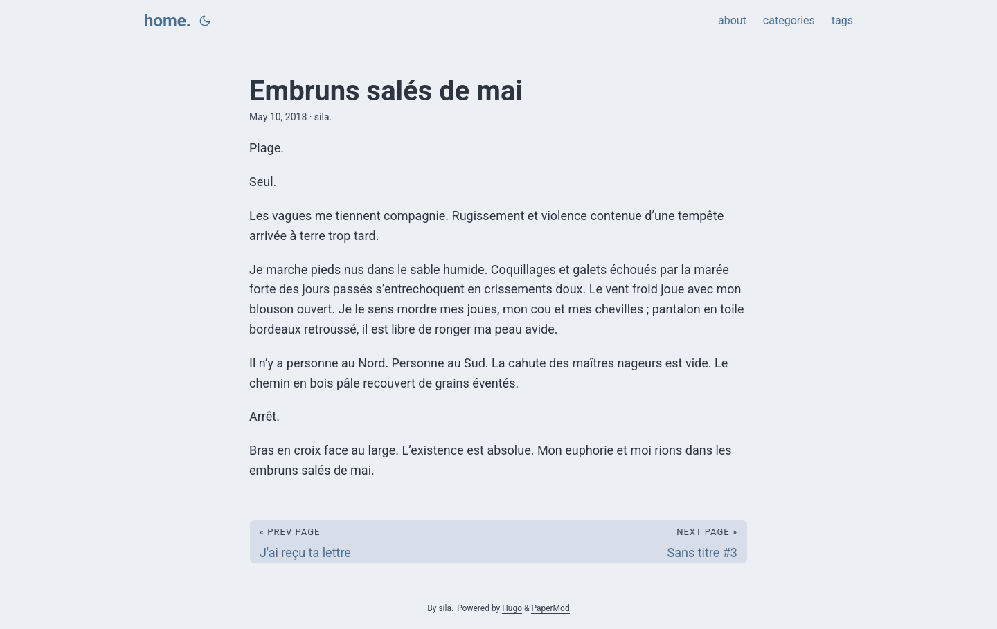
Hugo (512, 608)
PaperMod (550, 608)
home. (167, 20)
